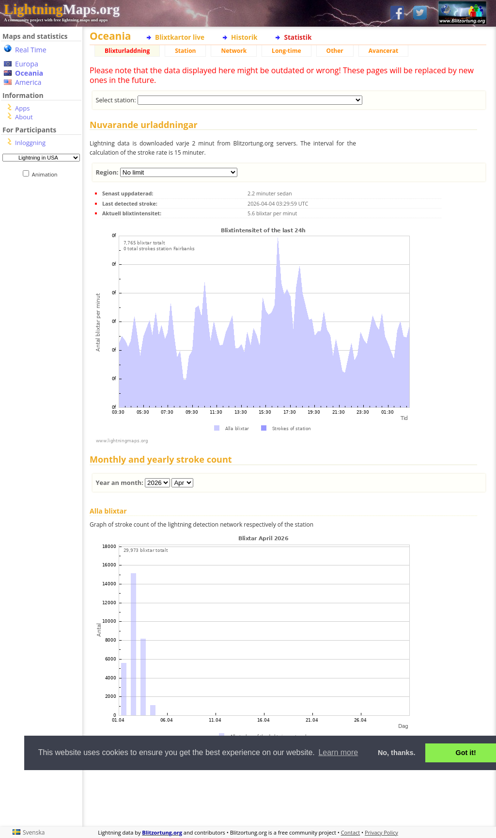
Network (234, 51)
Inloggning (30, 142)
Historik (244, 37)
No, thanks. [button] (397, 753)
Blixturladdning (127, 51)
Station (185, 51)
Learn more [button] (338, 752)
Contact (350, 832)
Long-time (286, 51)
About (24, 117)
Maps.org (62, 9)
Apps (22, 108)
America (28, 82)
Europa (26, 63)
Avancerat (383, 51)
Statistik (297, 37)
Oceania (29, 73)
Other (334, 51)
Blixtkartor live (179, 37)
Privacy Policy (381, 832)
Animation (47, 174)
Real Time (30, 49)
